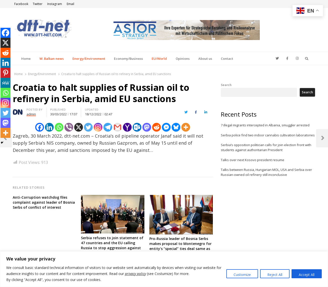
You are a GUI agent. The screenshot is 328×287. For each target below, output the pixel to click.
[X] (78, 127)
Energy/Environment (88, 58)
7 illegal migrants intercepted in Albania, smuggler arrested (265, 125)
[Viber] (68, 127)
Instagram (54, 4)
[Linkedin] (49, 127)
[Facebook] (39, 127)
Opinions (183, 58)
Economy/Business (128, 58)
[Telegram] (107, 127)
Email (70, 4)
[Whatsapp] (59, 127)
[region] (164, 269)
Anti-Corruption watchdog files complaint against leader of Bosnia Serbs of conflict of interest (44, 202)
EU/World (159, 58)
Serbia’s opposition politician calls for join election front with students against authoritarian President (266, 147)
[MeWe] (5, 83)
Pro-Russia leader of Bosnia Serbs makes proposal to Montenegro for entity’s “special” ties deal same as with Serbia (180, 246)
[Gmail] (117, 127)
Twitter (37, 4)
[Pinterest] (5, 73)
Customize (242, 274)
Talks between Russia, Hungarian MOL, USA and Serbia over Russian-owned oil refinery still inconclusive (266, 172)
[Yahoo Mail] (127, 127)
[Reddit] (156, 127)
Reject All (274, 274)
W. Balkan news (51, 58)
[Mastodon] (146, 127)
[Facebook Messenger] (166, 127)
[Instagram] (98, 127)
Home (26, 58)
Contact (227, 58)
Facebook (21, 4)
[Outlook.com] (137, 127)
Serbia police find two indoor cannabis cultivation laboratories (268, 135)
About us (205, 58)
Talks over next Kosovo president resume (252, 160)
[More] (185, 127)
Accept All (307, 274)
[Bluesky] (176, 127)
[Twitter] (88, 127)
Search (226, 85)
